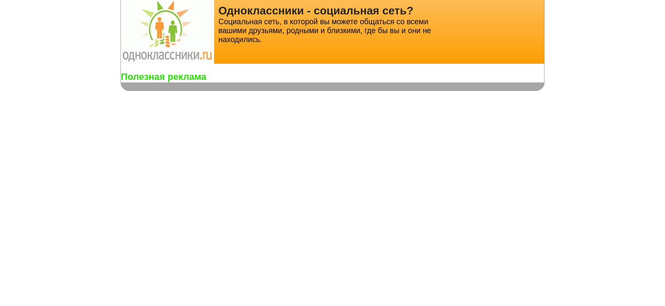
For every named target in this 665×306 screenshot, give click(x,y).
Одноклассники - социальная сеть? (316, 10)
